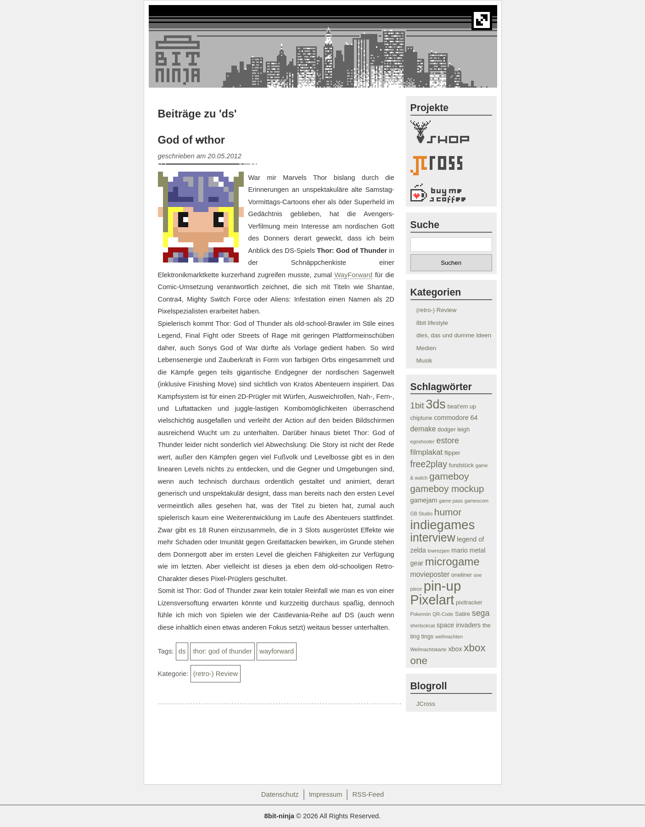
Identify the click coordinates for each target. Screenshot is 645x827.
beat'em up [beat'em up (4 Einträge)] (461, 406)
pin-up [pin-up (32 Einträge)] (442, 585)
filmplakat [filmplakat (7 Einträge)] (426, 452)
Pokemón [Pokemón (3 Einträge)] (420, 614)
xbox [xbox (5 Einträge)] (455, 649)
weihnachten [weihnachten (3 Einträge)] (449, 636)
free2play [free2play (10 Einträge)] (429, 464)
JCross (425, 703)
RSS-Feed (368, 794)
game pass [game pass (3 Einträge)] (451, 500)
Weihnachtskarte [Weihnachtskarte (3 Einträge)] (428, 649)
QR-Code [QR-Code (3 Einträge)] (442, 614)
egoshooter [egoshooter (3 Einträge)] (422, 441)
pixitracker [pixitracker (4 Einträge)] (469, 602)
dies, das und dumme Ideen (453, 335)
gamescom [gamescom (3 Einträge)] (476, 500)
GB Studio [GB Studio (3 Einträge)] (421, 513)
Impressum (325, 794)
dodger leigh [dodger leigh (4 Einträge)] (453, 429)
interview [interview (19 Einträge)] (432, 537)
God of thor (191, 140)
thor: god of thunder (222, 651)
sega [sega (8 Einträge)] (481, 613)
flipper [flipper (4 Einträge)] (452, 453)
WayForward (353, 275)
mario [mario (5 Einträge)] (459, 550)
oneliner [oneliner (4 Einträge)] (461, 575)
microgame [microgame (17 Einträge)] (452, 561)
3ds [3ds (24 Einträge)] (435, 404)
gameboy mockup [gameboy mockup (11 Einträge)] (447, 489)
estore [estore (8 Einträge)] (448, 440)
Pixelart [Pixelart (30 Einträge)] (432, 599)
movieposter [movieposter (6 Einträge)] (430, 574)
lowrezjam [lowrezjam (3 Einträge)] (438, 550)
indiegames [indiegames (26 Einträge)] (442, 525)
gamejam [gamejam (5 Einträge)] (423, 500)
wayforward (276, 651)
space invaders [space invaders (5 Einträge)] (459, 625)
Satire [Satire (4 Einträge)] (462, 614)
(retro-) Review (215, 673)
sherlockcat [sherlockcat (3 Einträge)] (422, 625)
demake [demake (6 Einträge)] (423, 429)
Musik (424, 360)
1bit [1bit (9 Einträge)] (417, 405)
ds (182, 651)
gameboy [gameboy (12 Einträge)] (449, 476)
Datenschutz (280, 794)
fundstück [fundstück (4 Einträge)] (461, 465)
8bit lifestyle (432, 322)
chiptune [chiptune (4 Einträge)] (421, 418)
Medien (426, 348)
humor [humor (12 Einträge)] (448, 512)
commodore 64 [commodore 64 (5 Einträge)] (455, 417)
